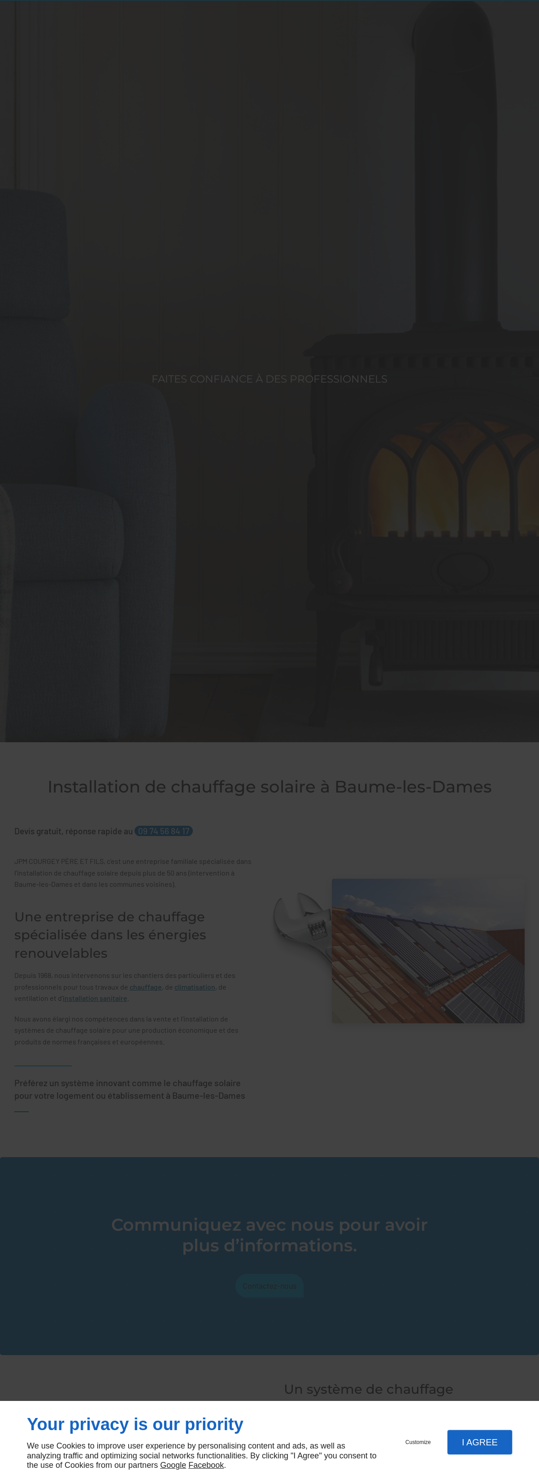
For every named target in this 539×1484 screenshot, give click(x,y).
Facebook (206, 1465)
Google (173, 1465)
